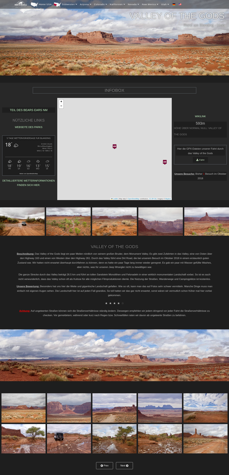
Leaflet (114, 199)
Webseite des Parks (28, 127)
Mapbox (168, 199)
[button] (114, 146)
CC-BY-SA (153, 199)
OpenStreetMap (133, 199)
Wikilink (200, 116)
